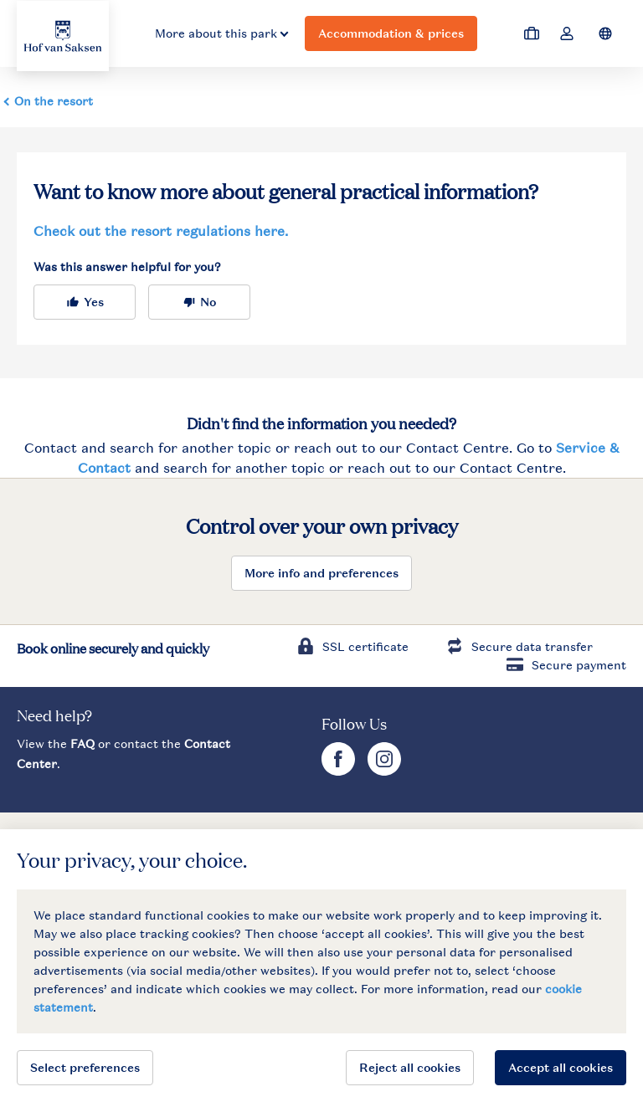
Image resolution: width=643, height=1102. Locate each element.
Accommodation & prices (391, 33)
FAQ (82, 743)
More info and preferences (321, 573)
